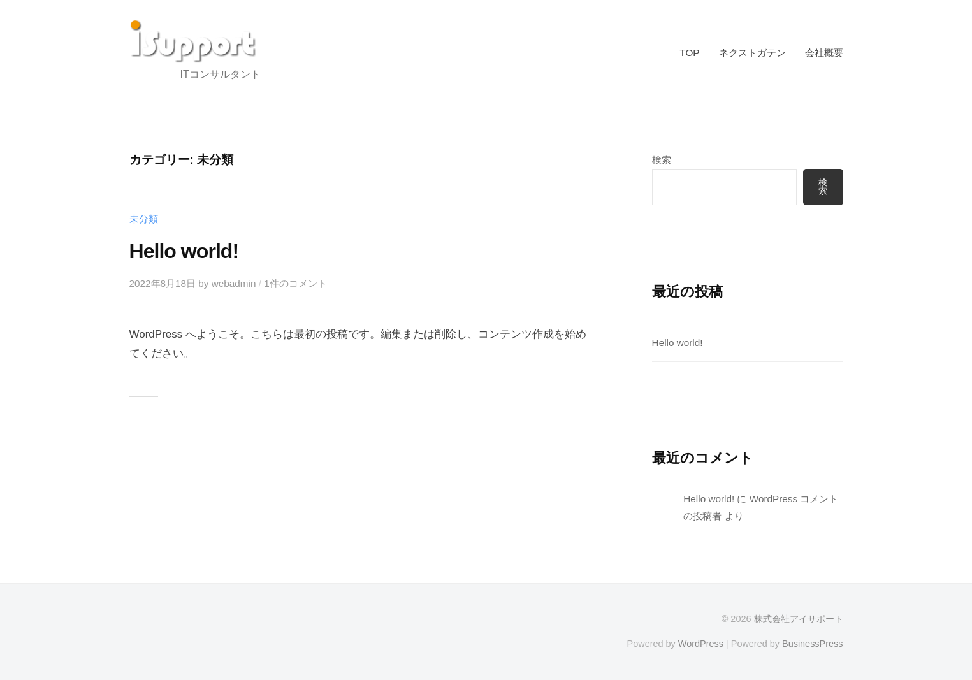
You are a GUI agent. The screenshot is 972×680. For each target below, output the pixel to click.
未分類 (143, 218)
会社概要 (824, 52)
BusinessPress (812, 644)
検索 (661, 159)
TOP (689, 52)
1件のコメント (295, 283)
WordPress (700, 644)
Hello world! (184, 251)
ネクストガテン (752, 52)
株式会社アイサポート (798, 619)
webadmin (234, 283)
